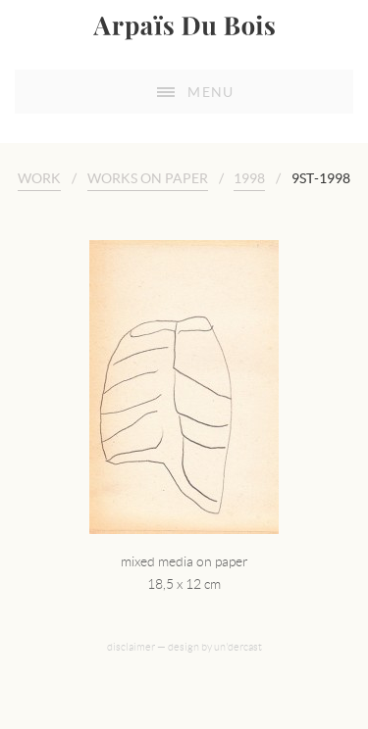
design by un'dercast (215, 647)
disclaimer (131, 647)
